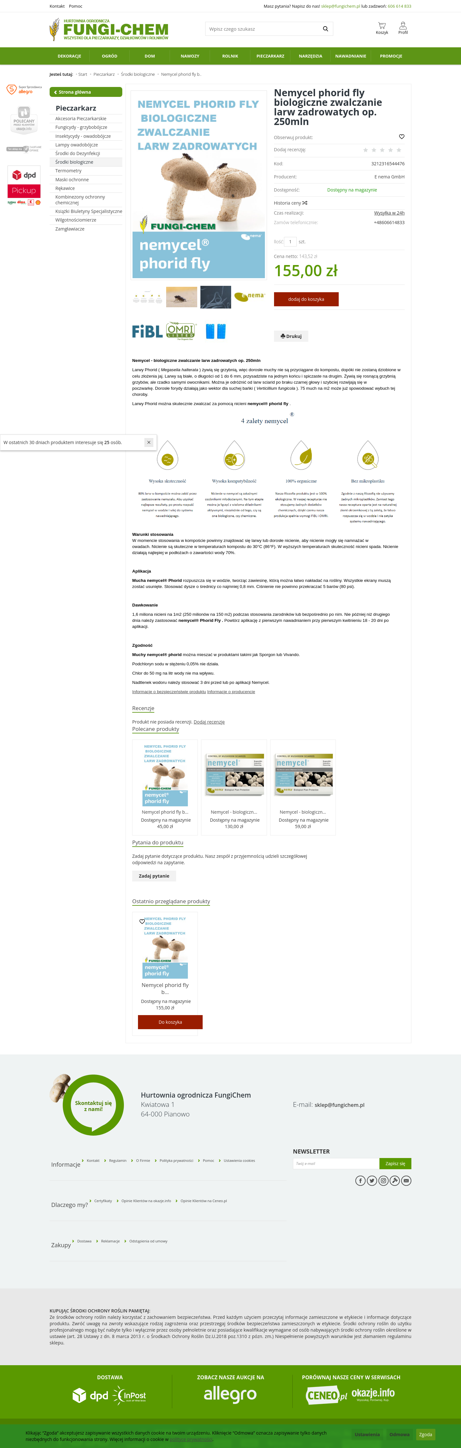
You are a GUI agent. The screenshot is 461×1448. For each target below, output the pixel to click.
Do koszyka (170, 1018)
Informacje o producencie (231, 691)
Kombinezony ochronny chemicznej (80, 200)
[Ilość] (290, 242)
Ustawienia (367, 1434)
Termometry (68, 171)
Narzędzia (310, 56)
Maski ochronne (72, 179)
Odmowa (400, 1434)
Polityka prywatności (197, 1150)
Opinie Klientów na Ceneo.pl (241, 1180)
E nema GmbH (390, 177)
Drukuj (291, 336)
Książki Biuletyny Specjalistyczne (88, 211)
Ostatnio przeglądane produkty (177, 905)
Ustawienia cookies (266, 1150)
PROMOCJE (391, 56)
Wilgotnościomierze (75, 220)
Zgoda (425, 1434)
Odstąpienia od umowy (175, 1209)
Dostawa (89, 1209)
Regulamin (132, 1150)
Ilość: (279, 242)
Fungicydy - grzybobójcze (81, 127)
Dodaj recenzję (209, 723)
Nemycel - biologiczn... (234, 814)
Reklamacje (125, 1209)
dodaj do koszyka (306, 299)
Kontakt (57, 6)
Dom (150, 56)
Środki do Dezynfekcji (77, 153)
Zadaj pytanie (154, 880)
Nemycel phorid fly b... (165, 814)
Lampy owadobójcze (76, 145)
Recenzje (145, 708)
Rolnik (230, 56)
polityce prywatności (191, 1439)
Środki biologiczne (74, 162)
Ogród (109, 56)
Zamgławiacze (70, 229)
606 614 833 (399, 6)
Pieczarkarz (270, 56)
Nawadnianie (350, 56)
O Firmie (163, 1150)
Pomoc (75, 6)
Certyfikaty (109, 1180)
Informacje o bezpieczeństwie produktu (169, 691)
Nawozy (190, 56)
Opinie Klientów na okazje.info (165, 1180)
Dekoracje (69, 56)
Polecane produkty (159, 730)
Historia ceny (290, 203)
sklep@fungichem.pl (340, 6)
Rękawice (65, 188)
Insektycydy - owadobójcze (83, 136)
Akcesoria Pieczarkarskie (80, 118)
